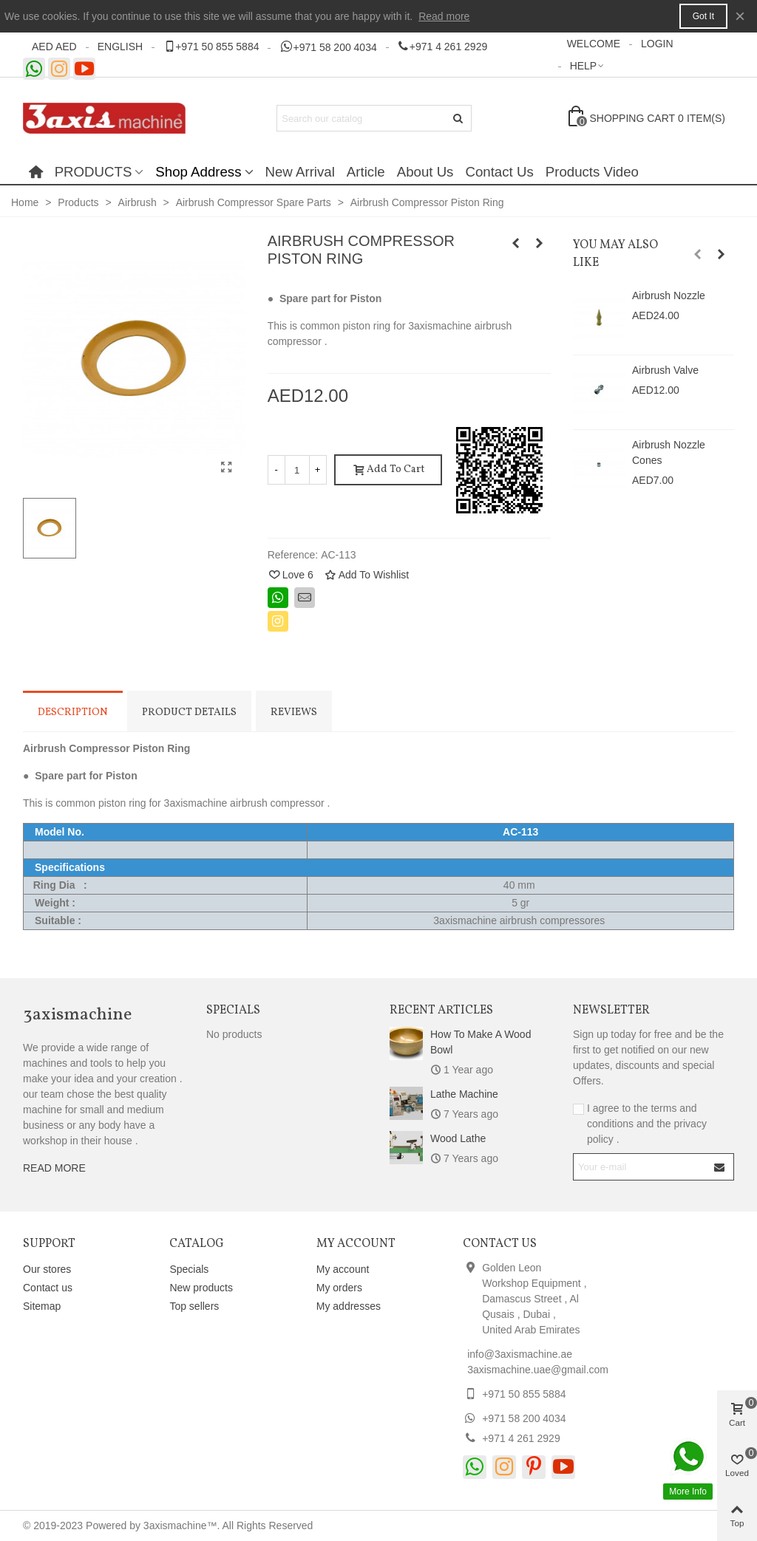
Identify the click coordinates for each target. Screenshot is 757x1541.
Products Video (592, 172)
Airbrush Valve (665, 370)
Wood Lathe (458, 1138)
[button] (698, 254)
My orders (339, 1288)
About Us (425, 172)
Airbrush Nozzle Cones (668, 452)
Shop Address (198, 172)
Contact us (47, 1288)
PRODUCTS (93, 172)
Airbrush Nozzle (668, 295)
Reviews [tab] (294, 712)
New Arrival (300, 172)
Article (366, 172)
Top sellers (194, 1306)
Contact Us (499, 172)
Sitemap (42, 1306)
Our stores (47, 1269)
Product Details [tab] (189, 712)
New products (201, 1288)
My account (343, 1269)
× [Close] (740, 16)
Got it (703, 16)
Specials (233, 1010)
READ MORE (54, 1168)
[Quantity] (297, 470)
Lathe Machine (464, 1094)
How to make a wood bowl (480, 1042)
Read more (443, 16)
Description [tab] (73, 712)
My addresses (348, 1306)
